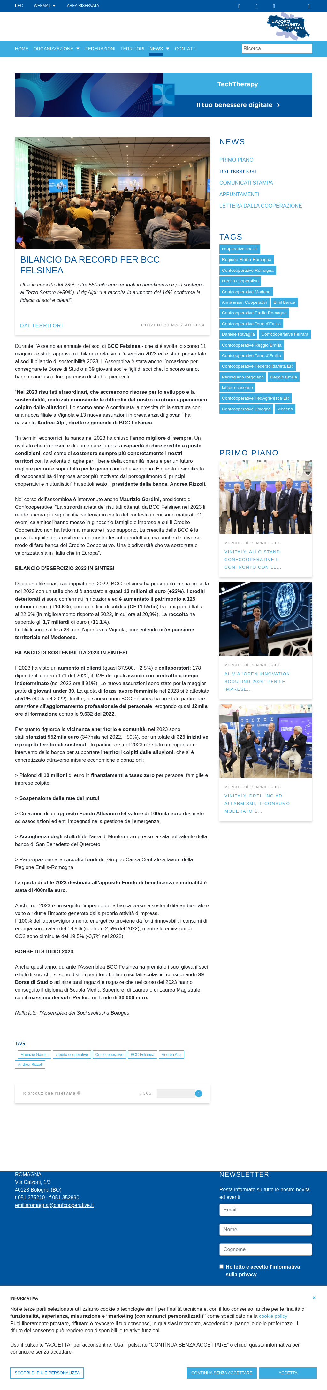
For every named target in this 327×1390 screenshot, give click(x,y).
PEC (19, 6)
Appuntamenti (239, 194)
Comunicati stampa (246, 183)
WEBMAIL (45, 6)
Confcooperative (109, 1054)
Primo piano (236, 160)
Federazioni (100, 48)
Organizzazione (53, 48)
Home (21, 48)
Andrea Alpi (171, 1054)
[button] (78, 48)
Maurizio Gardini (34, 1054)
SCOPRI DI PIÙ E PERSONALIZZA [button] (47, 1373)
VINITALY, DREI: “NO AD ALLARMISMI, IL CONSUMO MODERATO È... (257, 803)
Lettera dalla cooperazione (260, 206)
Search (307, 48)
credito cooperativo (72, 1054)
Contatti (186, 48)
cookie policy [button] (273, 1316)
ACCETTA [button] (288, 1373)
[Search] (277, 48)
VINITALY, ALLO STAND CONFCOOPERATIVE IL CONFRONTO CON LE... (253, 559)
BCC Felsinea (142, 1054)
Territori (132, 48)
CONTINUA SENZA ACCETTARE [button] (221, 1373)
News (156, 48)
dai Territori (41, 325)
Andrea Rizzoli (30, 1064)
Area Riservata (83, 6)
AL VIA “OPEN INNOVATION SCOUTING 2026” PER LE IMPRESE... (257, 681)
